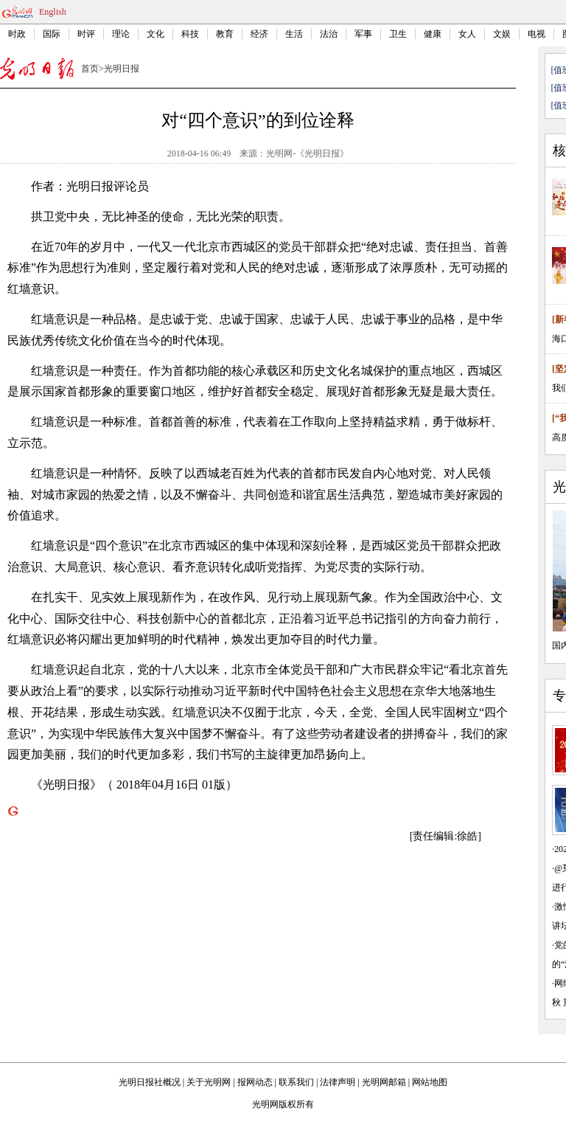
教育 (225, 34)
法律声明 (337, 1082)
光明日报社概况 (150, 1082)
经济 (259, 34)
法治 (329, 34)
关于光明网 (208, 1082)
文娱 (502, 34)
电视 (536, 34)
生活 (294, 34)
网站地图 (429, 1082)
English (52, 12)
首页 (90, 68)
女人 (467, 34)
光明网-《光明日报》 (307, 153)
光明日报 (121, 68)
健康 (432, 34)
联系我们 (296, 1082)
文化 (155, 34)
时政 (17, 34)
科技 (190, 34)
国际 (51, 34)
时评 (86, 34)
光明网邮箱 (384, 1082)
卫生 (398, 34)
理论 (121, 34)
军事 (363, 34)
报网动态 (255, 1082)
